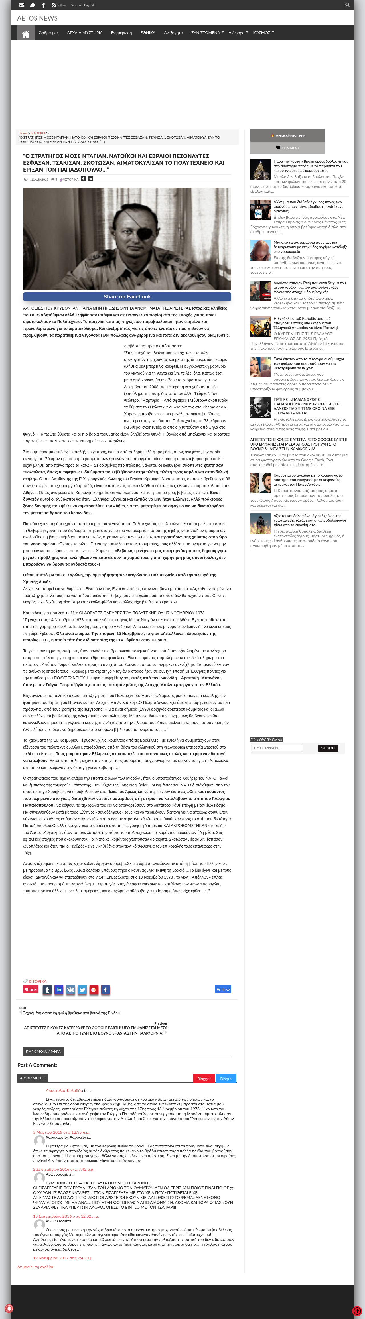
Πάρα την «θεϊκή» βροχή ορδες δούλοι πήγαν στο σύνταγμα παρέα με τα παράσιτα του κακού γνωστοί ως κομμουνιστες (311, 153)
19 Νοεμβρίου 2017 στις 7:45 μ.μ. (63, 1246)
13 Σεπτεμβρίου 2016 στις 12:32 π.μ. (66, 1204)
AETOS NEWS (40, 17)
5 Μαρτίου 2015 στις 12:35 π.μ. (61, 1121)
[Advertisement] (182, 84)
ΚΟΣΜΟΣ (262, 32)
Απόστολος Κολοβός (64, 1079)
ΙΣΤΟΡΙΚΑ (38, 981)
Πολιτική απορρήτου (124, 1314)
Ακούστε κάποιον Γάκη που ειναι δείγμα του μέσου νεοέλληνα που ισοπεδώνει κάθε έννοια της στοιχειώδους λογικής (310, 275)
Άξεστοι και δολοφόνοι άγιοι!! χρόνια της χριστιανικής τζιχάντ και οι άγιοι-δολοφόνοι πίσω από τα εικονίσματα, (310, 508)
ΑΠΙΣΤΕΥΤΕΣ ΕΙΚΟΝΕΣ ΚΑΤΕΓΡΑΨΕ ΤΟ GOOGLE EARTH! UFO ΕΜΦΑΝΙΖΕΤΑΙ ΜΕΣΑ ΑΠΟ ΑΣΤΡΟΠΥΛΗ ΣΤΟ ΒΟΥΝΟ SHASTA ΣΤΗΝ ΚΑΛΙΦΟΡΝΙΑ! (298, 432)
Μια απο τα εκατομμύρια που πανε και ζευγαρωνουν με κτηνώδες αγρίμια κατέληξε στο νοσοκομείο (310, 234)
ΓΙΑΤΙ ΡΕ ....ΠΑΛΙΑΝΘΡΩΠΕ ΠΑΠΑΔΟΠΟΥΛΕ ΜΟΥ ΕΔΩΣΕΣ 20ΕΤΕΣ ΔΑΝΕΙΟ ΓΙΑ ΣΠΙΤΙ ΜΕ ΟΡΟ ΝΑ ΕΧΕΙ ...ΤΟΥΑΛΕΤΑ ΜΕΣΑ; (307, 394)
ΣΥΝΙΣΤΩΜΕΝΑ (205, 32)
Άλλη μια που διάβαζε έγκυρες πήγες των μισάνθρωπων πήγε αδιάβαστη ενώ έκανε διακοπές (308, 194)
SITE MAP (98, 1314)
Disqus (226, 1067)
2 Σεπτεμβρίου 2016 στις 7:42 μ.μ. (63, 1158)
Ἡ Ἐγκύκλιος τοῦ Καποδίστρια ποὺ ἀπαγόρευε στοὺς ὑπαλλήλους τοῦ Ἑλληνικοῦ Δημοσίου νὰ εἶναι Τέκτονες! (306, 311)
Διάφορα (237, 32)
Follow (223, 989)
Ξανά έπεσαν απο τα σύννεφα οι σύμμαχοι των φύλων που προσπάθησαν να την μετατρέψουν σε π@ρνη (309, 351)
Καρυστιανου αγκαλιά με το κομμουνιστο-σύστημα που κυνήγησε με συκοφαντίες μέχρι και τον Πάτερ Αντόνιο (309, 467)
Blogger (204, 1067)
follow (58, 6)
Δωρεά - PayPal (82, 5)
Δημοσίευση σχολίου (35, 1255)
